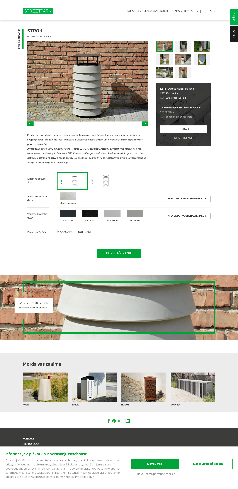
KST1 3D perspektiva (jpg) (173, 98)
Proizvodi (133, 11)
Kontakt (191, 11)
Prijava (184, 129)
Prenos (234, 34)
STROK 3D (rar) (167, 112)
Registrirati (183, 138)
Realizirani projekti (156, 11)
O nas (177, 11)
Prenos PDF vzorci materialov (186, 199)
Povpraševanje (119, 253)
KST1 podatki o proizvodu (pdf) (176, 117)
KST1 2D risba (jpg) (169, 93)
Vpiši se (234, 17)
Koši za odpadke (19, 39)
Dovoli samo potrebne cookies (156, 474)
